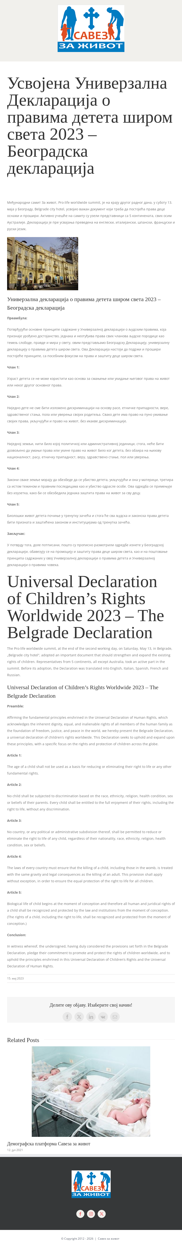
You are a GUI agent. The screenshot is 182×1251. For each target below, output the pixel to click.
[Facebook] (80, 1214)
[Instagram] (91, 1214)
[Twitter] (102, 1214)
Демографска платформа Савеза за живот (48, 1143)
